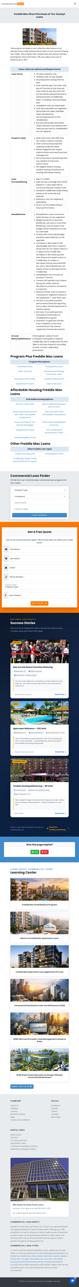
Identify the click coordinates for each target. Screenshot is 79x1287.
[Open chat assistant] (73, 1281)
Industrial (47, 1256)
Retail (39, 1256)
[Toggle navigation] (75, 3)
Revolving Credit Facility (24, 379)
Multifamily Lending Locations (23, 1149)
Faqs (12, 1117)
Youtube (54, 1114)
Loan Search (39, 515)
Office (33, 1256)
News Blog (55, 1117)
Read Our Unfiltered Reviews (58, 828)
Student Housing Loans (54, 379)
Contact (14, 1111)
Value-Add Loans (54, 383)
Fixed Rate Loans (25, 366)
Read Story (60, 694)
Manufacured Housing (27, 1262)
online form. (41, 1213)
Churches (48, 1259)
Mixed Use (38, 1259)
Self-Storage (22, 1259)
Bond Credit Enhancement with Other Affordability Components (25, 414)
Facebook (55, 1105)
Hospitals (56, 1256)
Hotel (31, 1259)
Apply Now (39, 603)
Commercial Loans (18, 1140)
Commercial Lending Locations (24, 1146)
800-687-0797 (44, 1208)
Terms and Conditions (20, 1120)
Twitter (54, 1111)
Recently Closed (17, 1114)
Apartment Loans (18, 1143)
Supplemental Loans (25, 383)
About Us (14, 1105)
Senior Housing (44, 1262)
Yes (35, 852)
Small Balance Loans (54, 453)
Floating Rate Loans (54, 366)
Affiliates (14, 1108)
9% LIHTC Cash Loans (25, 404)
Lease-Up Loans (25, 371)
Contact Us (18, 1208)
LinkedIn (54, 1108)
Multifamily (25, 1256)
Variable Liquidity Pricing (25, 437)
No (44, 852)
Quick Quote (15, 1134)
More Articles (22, 1086)
